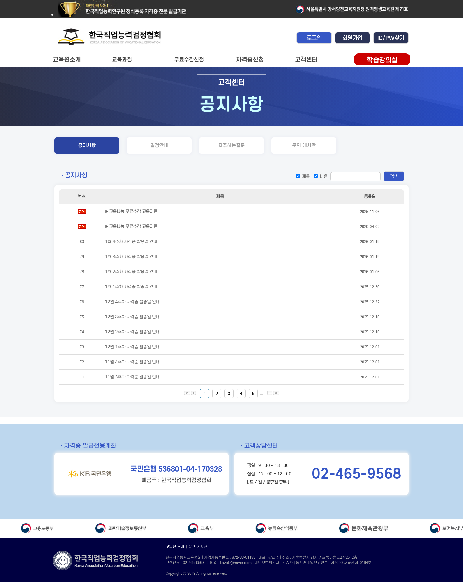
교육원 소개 (175, 547)
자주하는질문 (231, 145)
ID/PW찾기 (391, 38)
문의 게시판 (304, 145)
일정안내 (159, 145)
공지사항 (87, 145)
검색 (394, 176)
